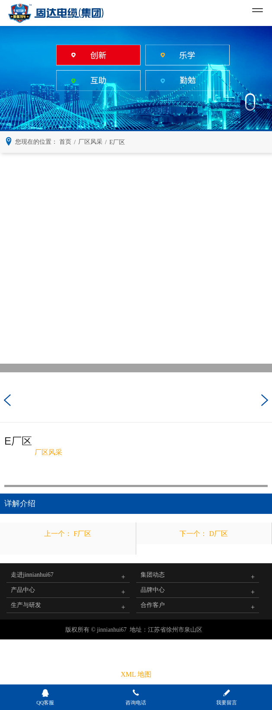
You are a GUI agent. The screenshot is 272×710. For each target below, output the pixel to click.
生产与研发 (26, 605)
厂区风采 (48, 452)
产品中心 (23, 590)
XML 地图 (136, 674)
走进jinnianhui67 (32, 574)
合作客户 (153, 605)
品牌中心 (153, 590)
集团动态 (153, 574)
